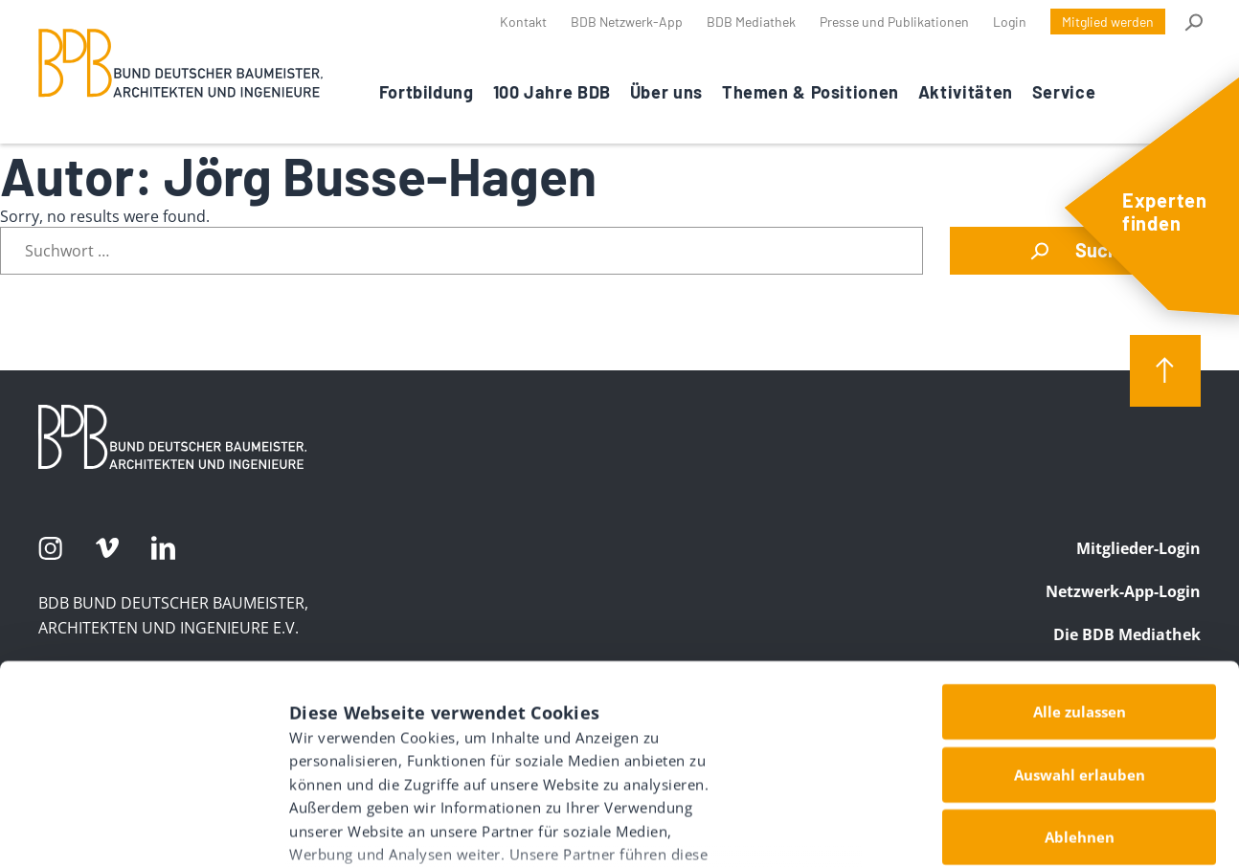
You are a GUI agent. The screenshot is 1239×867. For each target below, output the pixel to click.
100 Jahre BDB (552, 91)
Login (1009, 21)
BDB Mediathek (751, 21)
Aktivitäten (965, 91)
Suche (1192, 22)
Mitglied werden (1108, 21)
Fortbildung (426, 91)
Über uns (666, 91)
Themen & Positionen (810, 91)
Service (1063, 91)
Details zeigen (1017, 819)
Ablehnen (1080, 682)
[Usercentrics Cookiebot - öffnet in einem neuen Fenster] (124, 829)
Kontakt (523, 21)
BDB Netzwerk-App (627, 21)
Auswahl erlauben (1079, 619)
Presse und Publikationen (894, 21)
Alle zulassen (1079, 557)
